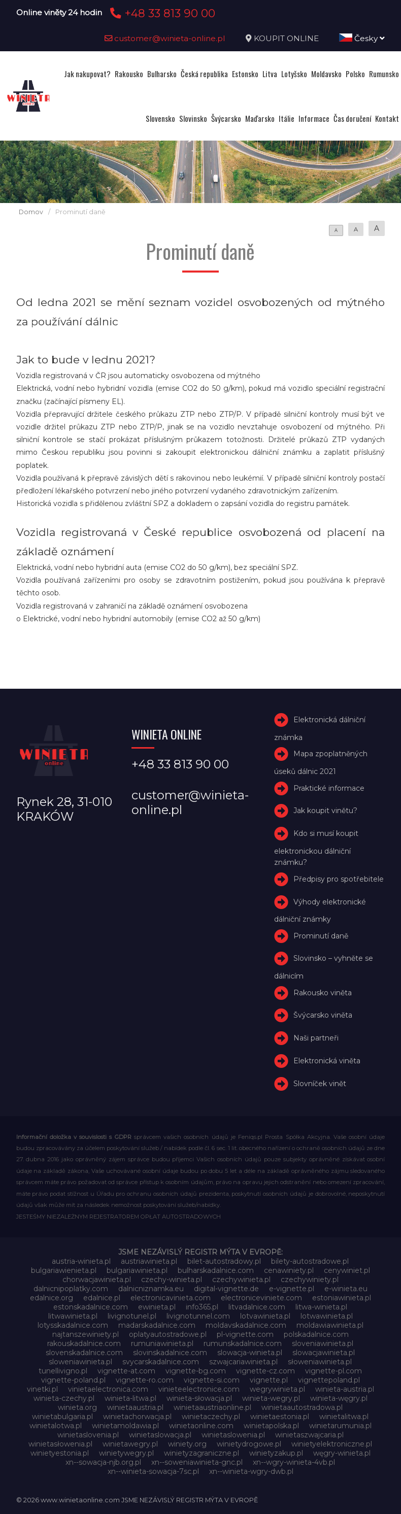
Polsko (355, 73)
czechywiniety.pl (310, 1279)
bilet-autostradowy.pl (224, 1261)
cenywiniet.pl (347, 1270)
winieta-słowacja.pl (199, 1398)
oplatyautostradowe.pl (168, 1334)
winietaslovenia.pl (88, 1434)
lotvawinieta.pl (265, 1316)
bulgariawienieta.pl (63, 1270)
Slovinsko (193, 118)
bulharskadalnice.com (216, 1270)
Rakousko (129, 73)
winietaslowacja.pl (160, 1434)
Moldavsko (326, 73)
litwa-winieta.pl (321, 1306)
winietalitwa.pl (344, 1416)
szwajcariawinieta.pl (243, 1361)
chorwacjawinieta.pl (96, 1279)
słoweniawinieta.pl (320, 1361)
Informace (313, 118)
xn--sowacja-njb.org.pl (103, 1462)
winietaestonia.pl (279, 1416)
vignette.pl (269, 1380)
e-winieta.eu (345, 1288)
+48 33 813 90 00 (161, 13)
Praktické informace (328, 788)
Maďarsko (260, 118)
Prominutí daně (320, 935)
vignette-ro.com (145, 1380)
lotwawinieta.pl (326, 1316)
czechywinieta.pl (241, 1279)
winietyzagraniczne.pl (201, 1453)
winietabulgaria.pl (62, 1416)
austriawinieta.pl (149, 1261)
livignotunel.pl (132, 1316)
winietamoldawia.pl (125, 1425)
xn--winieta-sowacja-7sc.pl (153, 1471)
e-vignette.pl (291, 1288)
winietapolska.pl (271, 1425)
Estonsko (245, 73)
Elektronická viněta (326, 1060)
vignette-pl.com (333, 1370)
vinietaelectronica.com (108, 1389)
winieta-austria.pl (344, 1389)
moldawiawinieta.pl (329, 1325)
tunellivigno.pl (63, 1370)
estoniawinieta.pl (341, 1297)
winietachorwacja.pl (137, 1416)
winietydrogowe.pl (249, 1444)
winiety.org (187, 1444)
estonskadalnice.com (90, 1306)
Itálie (286, 118)
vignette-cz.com (265, 1370)
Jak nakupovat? (87, 73)
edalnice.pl (101, 1297)
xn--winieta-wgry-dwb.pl (251, 1471)
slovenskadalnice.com (84, 1352)
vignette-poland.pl (73, 1380)
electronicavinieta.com (170, 1297)
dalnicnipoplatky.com (71, 1288)
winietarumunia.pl (340, 1425)
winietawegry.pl (130, 1444)
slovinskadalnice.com (170, 1352)
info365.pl (202, 1306)
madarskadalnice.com (156, 1325)
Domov (31, 212)
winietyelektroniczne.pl (331, 1444)
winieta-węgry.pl (338, 1398)
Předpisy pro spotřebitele (338, 879)
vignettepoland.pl (329, 1380)
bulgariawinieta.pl (137, 1270)
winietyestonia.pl (59, 1453)
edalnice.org (51, 1297)
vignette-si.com (212, 1380)
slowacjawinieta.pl (323, 1352)
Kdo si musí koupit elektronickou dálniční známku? (316, 848)
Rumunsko (384, 73)
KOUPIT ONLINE (286, 38)
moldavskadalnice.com (246, 1325)
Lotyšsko (294, 73)
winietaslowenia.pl (233, 1434)
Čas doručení (352, 118)
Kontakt (387, 118)
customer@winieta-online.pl (165, 38)
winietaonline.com (201, 1425)
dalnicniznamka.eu (151, 1288)
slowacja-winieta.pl (249, 1352)
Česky (362, 38)
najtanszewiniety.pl (85, 1334)
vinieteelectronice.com (199, 1389)
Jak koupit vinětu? (325, 810)
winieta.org (77, 1407)
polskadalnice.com (316, 1334)
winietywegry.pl (126, 1453)
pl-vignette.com (245, 1334)
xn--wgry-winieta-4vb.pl (294, 1462)
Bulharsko (162, 73)
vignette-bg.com (195, 1370)
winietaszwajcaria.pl (309, 1434)
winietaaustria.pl (135, 1407)
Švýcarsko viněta (322, 1015)
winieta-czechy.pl (64, 1398)
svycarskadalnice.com (160, 1361)
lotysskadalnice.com (73, 1325)
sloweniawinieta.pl (80, 1361)
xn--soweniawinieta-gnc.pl (197, 1462)
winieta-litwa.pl (130, 1398)
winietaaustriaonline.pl (212, 1407)
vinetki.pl (42, 1389)
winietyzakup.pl (276, 1453)
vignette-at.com (126, 1370)
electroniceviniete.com (261, 1297)
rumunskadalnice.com (243, 1343)
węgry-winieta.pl (342, 1453)
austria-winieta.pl (81, 1261)
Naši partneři (316, 1037)
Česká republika (204, 73)
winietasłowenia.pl (60, 1444)
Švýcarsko (226, 118)
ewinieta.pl (157, 1306)
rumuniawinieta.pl (162, 1343)
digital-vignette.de (226, 1288)
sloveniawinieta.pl (322, 1343)
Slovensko (160, 118)
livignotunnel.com (198, 1316)
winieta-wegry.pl (271, 1398)
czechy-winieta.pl (171, 1279)
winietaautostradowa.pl (302, 1407)
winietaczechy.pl (211, 1416)
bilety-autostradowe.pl (310, 1261)
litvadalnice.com (256, 1306)
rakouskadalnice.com (84, 1343)
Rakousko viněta (322, 992)
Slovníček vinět (319, 1083)
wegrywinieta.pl (277, 1389)
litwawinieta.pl (72, 1316)
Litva (269, 73)
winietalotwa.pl (55, 1425)
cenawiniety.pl (289, 1270)
